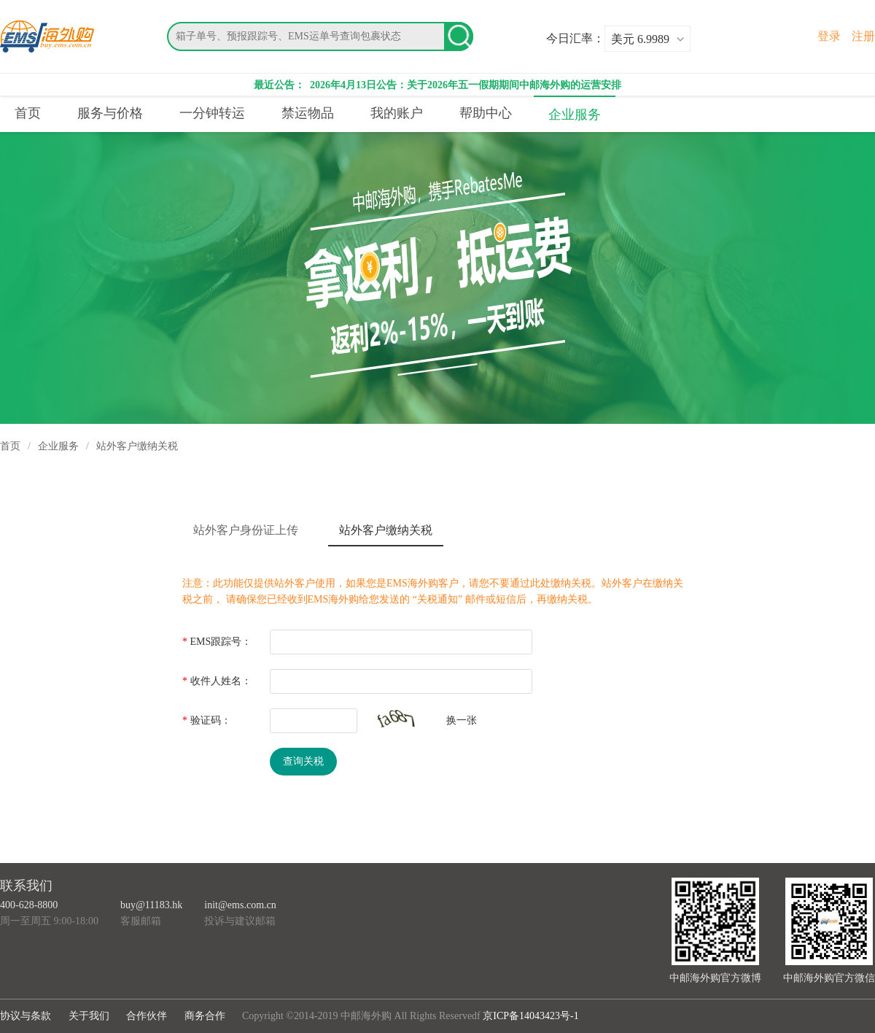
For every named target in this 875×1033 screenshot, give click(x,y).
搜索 (458, 36)
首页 (28, 113)
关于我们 (89, 1015)
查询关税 (303, 761)
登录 (829, 36)
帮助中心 (485, 113)
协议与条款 (25, 1015)
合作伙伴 (146, 1015)
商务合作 (204, 1015)
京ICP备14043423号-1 (530, 1015)
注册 (863, 36)
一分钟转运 (212, 113)
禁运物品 (307, 113)
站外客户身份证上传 (245, 530)
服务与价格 (110, 113)
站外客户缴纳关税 (385, 530)
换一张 (461, 720)
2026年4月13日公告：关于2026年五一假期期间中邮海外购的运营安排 (465, 85)
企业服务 (574, 114)
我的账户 (396, 113)
